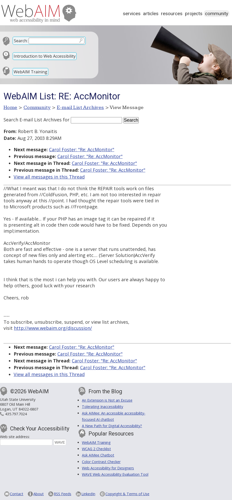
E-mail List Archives (80, 107)
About (38, 493)
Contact (16, 493)
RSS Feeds (62, 493)
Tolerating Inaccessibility (102, 406)
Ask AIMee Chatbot (98, 455)
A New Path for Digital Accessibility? (112, 425)
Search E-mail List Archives (33, 120)
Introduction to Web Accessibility (45, 56)
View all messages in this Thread (49, 177)
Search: (21, 41)
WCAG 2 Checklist (96, 448)
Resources (171, 13)
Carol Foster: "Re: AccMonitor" (81, 149)
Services (132, 13)
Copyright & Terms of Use (127, 493)
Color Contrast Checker (101, 461)
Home (10, 107)
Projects (193, 13)
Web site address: (15, 436)
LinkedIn (88, 493)
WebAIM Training (30, 72)
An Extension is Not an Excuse (107, 400)
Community (216, 13)
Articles (150, 13)
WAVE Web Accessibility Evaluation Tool (115, 474)
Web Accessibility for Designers (108, 468)
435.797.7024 (16, 413)
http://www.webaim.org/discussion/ (53, 328)
